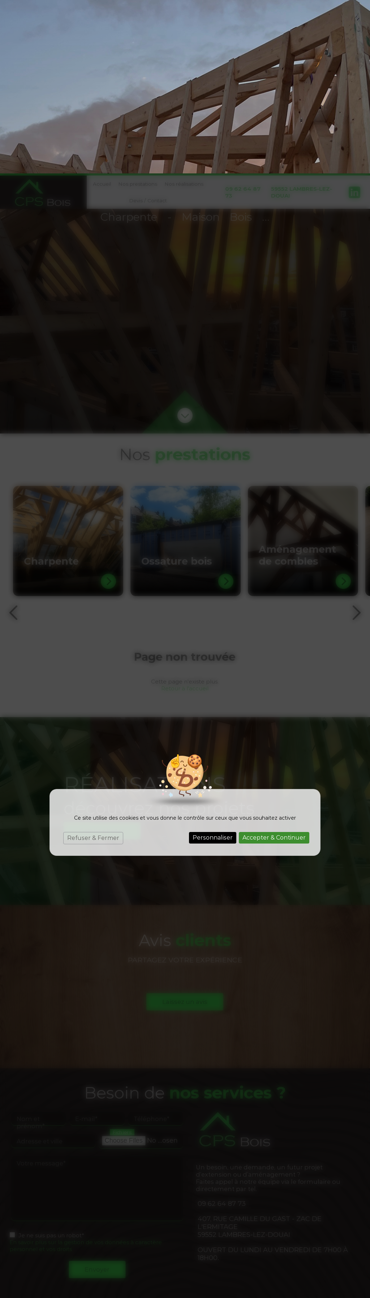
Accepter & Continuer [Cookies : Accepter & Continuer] (274, 664)
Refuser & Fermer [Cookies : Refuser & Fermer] (93, 664)
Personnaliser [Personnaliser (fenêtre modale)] (213, 664)
